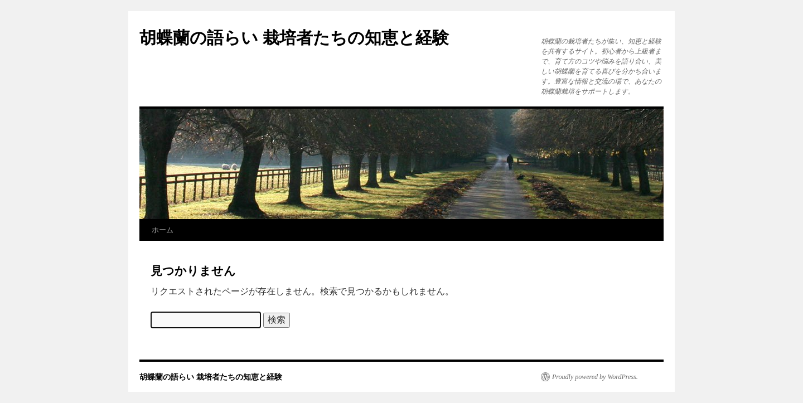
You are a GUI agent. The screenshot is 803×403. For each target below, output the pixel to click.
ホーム (162, 230)
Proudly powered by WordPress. (595, 377)
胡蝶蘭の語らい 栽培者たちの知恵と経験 (294, 37)
